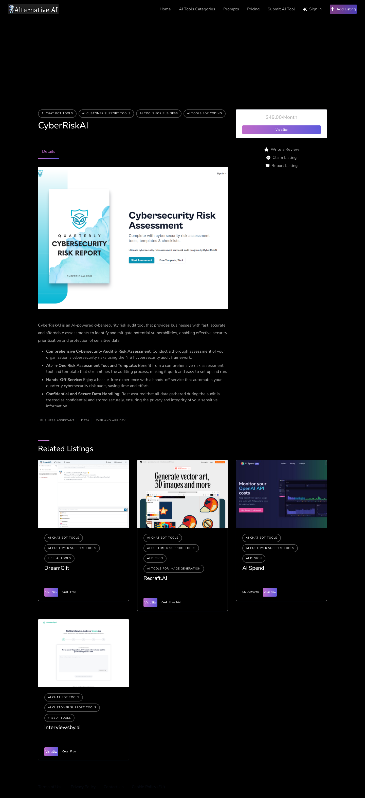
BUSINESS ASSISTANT (57, 420)
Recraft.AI (155, 578)
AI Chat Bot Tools (57, 113)
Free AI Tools (59, 558)
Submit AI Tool (281, 9)
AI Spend (253, 568)
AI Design (155, 558)
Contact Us (114, 787)
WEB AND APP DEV (111, 420)
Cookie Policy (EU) (148, 787)
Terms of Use (50, 787)
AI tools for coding (204, 113)
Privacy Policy (83, 787)
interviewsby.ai (62, 727)
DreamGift (56, 568)
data (85, 420)
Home (165, 9)
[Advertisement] (182, 56)
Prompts (231, 9)
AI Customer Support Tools (106, 113)
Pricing (253, 9)
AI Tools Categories (197, 9)
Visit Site (281, 130)
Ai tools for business (159, 113)
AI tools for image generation (173, 569)
